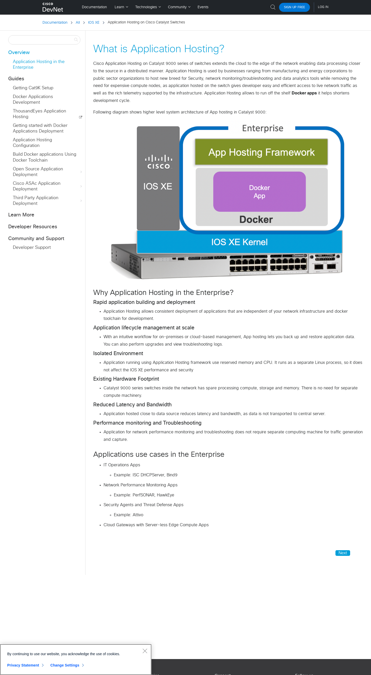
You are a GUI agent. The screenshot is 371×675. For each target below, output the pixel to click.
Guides (16, 78)
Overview (19, 52)
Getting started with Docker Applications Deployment (40, 129)
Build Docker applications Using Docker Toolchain (44, 157)
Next (343, 553)
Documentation (55, 22)
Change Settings (64, 665)
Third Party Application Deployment (48, 201)
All (78, 22)
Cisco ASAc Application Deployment (48, 186)
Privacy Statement (23, 665)
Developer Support (32, 248)
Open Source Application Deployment (48, 172)
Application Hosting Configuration (32, 143)
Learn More (21, 215)
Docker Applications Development (33, 100)
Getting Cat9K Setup (33, 88)
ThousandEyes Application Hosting (39, 114)
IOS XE (93, 22)
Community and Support (36, 238)
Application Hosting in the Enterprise (39, 65)
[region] (75, 659)
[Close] (144, 650)
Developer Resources (32, 226)
